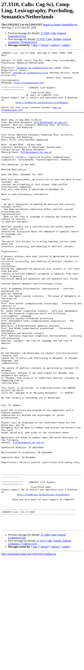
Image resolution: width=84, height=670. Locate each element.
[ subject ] (55, 45)
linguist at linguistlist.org (35, 71)
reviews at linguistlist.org (30, 77)
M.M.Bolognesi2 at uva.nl (50, 136)
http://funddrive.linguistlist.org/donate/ (42, 112)
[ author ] (66, 45)
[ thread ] (44, 45)
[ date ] (35, 45)
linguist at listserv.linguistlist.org (60, 24)
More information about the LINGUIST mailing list (28, 649)
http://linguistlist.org (29, 89)
